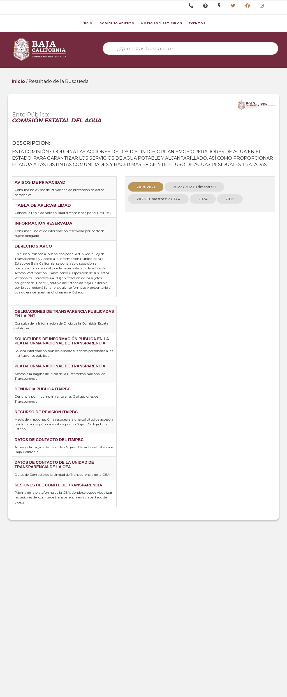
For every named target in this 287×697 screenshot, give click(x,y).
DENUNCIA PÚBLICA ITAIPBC (43, 389)
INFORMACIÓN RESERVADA (43, 223)
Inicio (87, 23)
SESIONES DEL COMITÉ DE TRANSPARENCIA (58, 485)
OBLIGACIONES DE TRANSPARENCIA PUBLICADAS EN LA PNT (64, 313)
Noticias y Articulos (161, 23)
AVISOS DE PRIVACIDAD (40, 182)
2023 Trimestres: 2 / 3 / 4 (158, 199)
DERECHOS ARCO (33, 246)
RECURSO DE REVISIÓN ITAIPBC (46, 412)
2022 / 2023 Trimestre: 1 (194, 187)
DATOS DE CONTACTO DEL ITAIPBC (49, 439)
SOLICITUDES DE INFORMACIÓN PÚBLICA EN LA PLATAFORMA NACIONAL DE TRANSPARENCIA (62, 341)
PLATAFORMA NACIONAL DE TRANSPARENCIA (60, 366)
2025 (229, 199)
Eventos (197, 23)
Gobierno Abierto (117, 23)
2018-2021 (145, 187)
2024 (202, 199)
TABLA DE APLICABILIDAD (43, 205)
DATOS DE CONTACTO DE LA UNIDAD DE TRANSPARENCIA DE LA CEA (54, 464)
